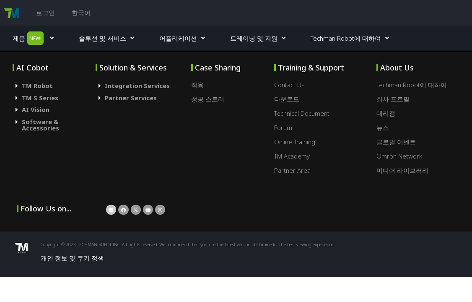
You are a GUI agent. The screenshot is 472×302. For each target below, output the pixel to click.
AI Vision (35, 109)
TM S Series (40, 98)
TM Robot (37, 85)
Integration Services (137, 85)
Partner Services (131, 98)
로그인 (45, 12)
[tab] (54, 86)
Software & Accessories (40, 124)
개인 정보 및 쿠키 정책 (72, 258)
